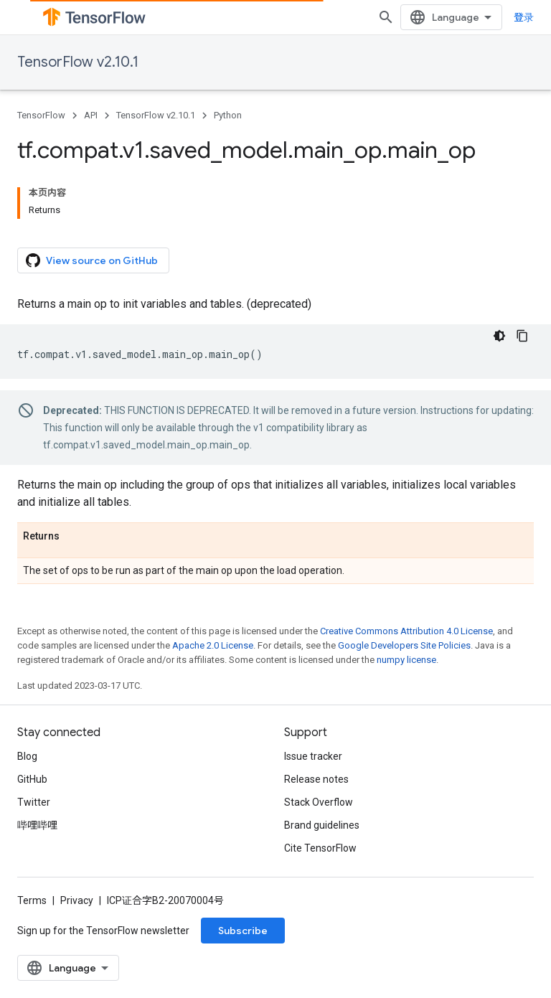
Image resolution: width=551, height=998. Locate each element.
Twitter (33, 802)
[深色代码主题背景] (499, 335)
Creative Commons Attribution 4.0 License (406, 631)
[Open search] (386, 17)
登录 (524, 17)
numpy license (406, 659)
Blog (27, 756)
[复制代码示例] (522, 335)
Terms (32, 900)
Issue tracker (313, 756)
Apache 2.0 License (212, 645)
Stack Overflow (318, 802)
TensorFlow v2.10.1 (77, 62)
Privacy (76, 900)
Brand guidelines (321, 825)
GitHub (32, 779)
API (91, 115)
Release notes (316, 779)
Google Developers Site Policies (404, 645)
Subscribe (243, 930)
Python (228, 115)
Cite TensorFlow (320, 848)
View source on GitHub (92, 260)
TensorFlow (41, 115)
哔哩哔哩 (37, 825)
